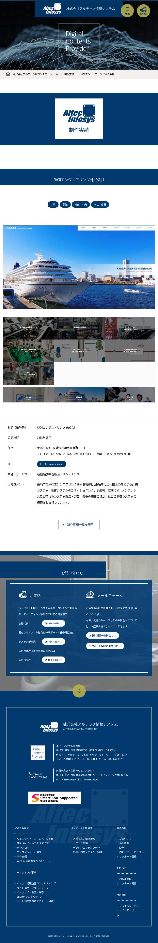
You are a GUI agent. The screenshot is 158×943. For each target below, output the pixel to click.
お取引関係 (125, 879)
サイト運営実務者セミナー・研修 (35, 901)
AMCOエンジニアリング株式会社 (97, 74)
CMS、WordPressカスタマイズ (33, 843)
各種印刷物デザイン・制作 (87, 852)
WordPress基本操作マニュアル (33, 861)
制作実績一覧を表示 (80, 524)
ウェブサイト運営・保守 (30, 892)
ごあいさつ (125, 838)
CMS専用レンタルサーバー (31, 896)
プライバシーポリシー (131, 906)
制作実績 (69, 74)
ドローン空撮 (80, 843)
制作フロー (23, 847)
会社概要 (124, 843)
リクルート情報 (127, 856)
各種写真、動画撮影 (84, 838)
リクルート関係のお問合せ (103, 646)
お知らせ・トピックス (131, 852)
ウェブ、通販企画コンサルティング (36, 883)
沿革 (121, 847)
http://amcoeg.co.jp (51, 464)
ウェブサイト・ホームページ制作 (35, 838)
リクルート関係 (127, 883)
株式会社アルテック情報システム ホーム (35, 74)
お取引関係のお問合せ (101, 635)
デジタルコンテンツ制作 (86, 847)
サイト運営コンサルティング (33, 888)
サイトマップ (126, 910)
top (79, 692)
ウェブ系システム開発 (29, 852)
